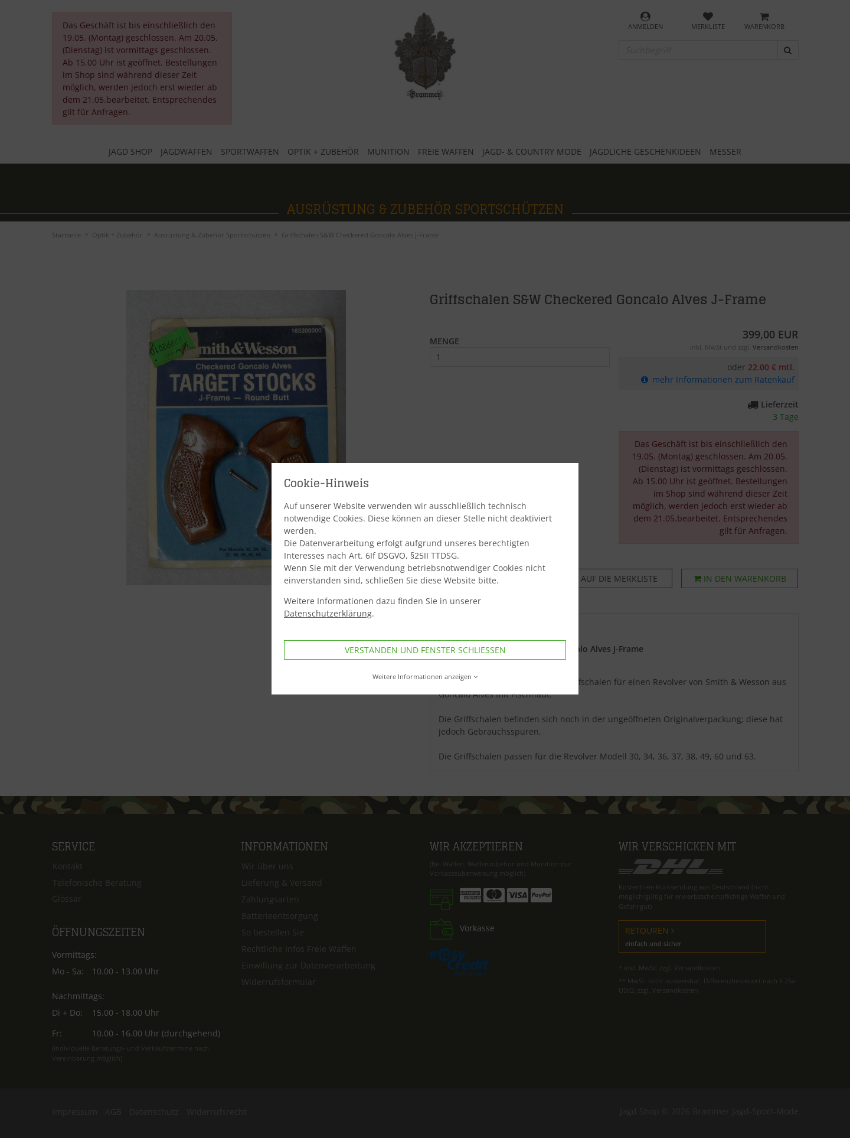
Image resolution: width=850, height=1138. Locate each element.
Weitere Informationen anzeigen (425, 676)
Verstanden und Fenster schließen (425, 650)
